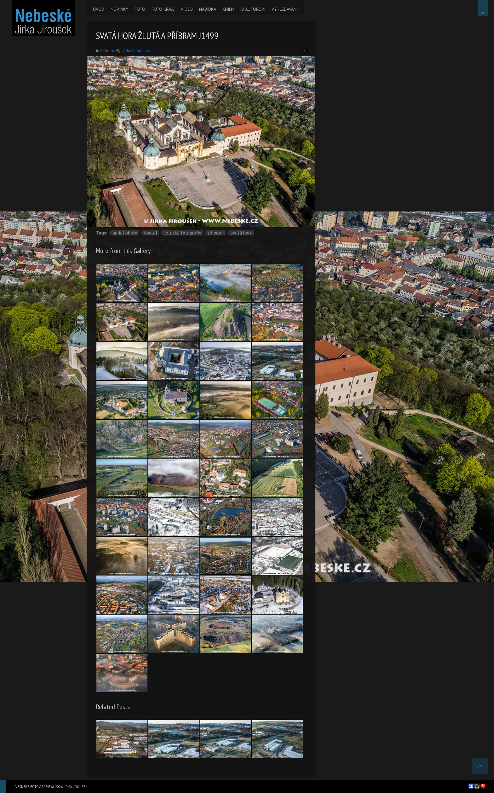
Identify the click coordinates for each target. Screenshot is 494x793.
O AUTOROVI (253, 9)
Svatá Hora (241, 232)
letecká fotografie (182, 232)
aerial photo (124, 232)
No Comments (137, 50)
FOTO (140, 9)
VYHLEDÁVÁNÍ (285, 9)
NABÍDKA (207, 9)
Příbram (107, 50)
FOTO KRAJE (163, 9)
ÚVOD (98, 9)
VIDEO (187, 9)
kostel (150, 232)
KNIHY (228, 9)
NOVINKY (119, 9)
